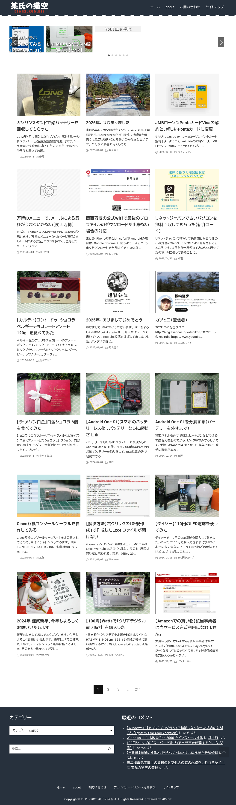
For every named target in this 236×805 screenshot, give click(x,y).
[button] (15, 42)
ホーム (61, 787)
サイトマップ (171, 787)
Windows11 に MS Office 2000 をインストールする (165, 738)
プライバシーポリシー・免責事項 (135, 787)
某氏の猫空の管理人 (146, 768)
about (77, 787)
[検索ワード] (61, 749)
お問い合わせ (97, 787)
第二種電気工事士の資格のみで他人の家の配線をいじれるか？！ (176, 763)
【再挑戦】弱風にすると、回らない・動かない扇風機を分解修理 (172, 753)
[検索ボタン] (109, 749)
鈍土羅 (213, 738)
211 (138, 689)
